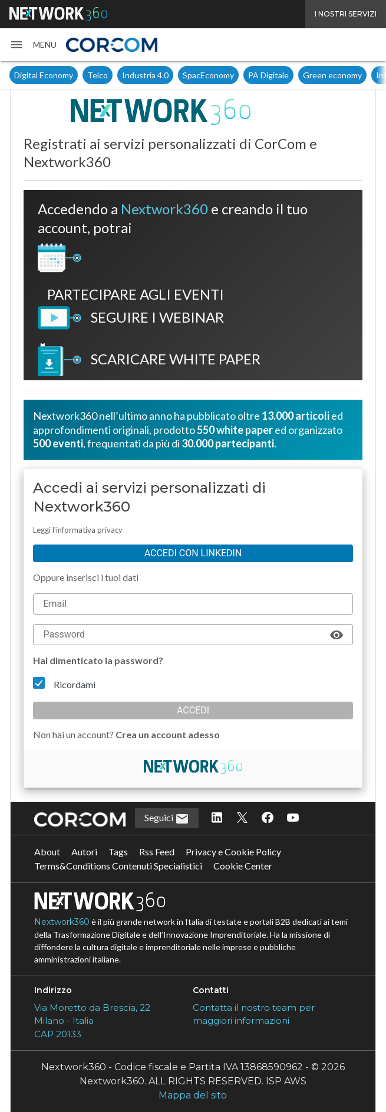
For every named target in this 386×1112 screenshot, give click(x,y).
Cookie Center (242, 865)
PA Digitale (268, 75)
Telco (97, 75)
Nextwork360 (62, 922)
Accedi (193, 710)
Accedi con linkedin (193, 553)
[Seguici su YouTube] (293, 818)
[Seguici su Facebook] (267, 818)
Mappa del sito (193, 1095)
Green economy (332, 75)
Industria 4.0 (145, 75)
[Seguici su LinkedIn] (217, 818)
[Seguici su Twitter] (242, 818)
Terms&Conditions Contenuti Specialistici (118, 865)
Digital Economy (43, 75)
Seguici (166, 819)
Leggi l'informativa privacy (78, 530)
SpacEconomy (208, 75)
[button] (33, 44)
